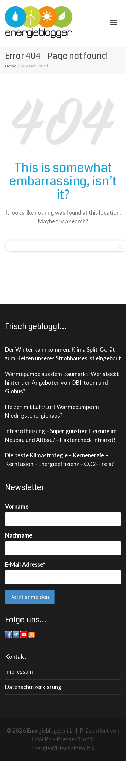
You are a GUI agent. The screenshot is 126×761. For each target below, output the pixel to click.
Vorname (16, 506)
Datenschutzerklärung (33, 686)
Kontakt (15, 656)
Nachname (18, 535)
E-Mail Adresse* (25, 564)
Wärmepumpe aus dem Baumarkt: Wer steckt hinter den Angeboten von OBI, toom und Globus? (62, 382)
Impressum (19, 671)
